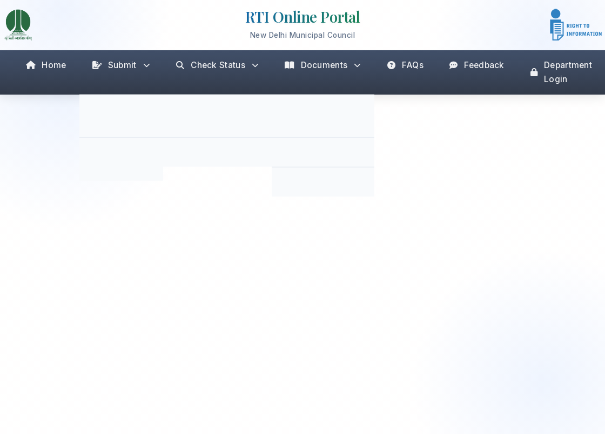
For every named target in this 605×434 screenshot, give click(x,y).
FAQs (405, 65)
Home (46, 65)
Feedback (477, 65)
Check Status (217, 65)
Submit (121, 65)
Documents (323, 65)
